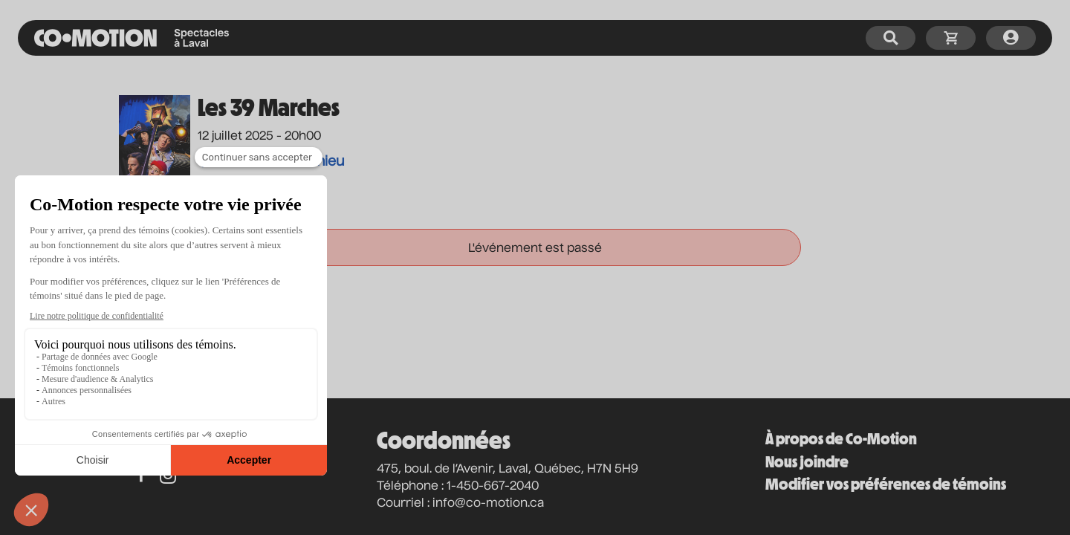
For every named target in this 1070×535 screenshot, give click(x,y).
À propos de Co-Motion (841, 439)
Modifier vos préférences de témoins (885, 484)
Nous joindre (807, 462)
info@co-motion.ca (488, 504)
